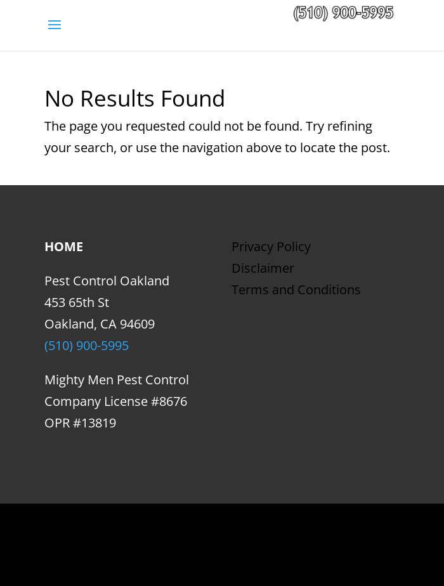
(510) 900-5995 (86, 345)
